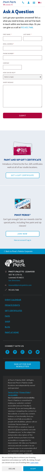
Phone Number (8, 53)
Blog (7, 327)
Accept (33, 469)
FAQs (7, 316)
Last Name (26, 34)
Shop (7, 321)
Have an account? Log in (22, 240)
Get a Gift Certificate (22, 175)
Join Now (22, 234)
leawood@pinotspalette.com (20, 285)
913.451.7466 (27, 27)
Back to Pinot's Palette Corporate (19, 251)
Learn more (34, 462)
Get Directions (14, 280)
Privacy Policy (25, 392)
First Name (6, 34)
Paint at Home (12, 332)
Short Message (8, 82)
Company (6, 63)
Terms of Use (13, 392)
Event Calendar (13, 300)
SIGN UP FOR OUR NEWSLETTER (22, 365)
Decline (12, 469)
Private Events (12, 305)
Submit (22, 115)
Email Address (8, 44)
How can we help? (9, 72)
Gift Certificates (13, 310)
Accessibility (13, 395)
